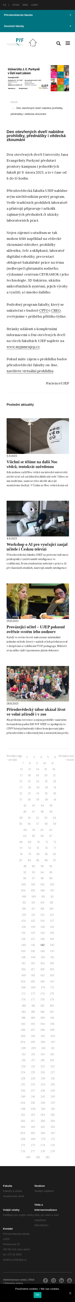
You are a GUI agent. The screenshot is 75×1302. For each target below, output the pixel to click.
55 (20, 823)
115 (51, 902)
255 (53, 1115)
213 (33, 1054)
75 (37, 848)
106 (43, 890)
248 (23, 1109)
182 (42, 1005)
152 (24, 963)
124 (24, 920)
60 (25, 830)
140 (24, 945)
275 (53, 1145)
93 (33, 872)
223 (52, 1066)
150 (43, 957)
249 (33, 1109)
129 (33, 927)
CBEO (56, 310)
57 (37, 823)
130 (43, 927)
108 (24, 896)
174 (43, 993)
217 (33, 1060)
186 (43, 1012)
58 (46, 823)
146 (43, 951)
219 (52, 1060)
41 (55, 799)
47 (33, 811)
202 (43, 1036)
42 (24, 805)
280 (28, 1157)
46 (24, 811)
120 (24, 915)
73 (20, 848)
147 (52, 951)
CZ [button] (6, 4)
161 (33, 975)
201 (33, 1036)
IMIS (25, 4)
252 (23, 1115)
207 (53, 1042)
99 (50, 878)
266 (43, 1133)
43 (33, 805)
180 (24, 1005)
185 (33, 1012)
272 (23, 1145)
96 (24, 878)
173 (33, 993)
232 (23, 1084)
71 (46, 842)
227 (53, 1072)
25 (46, 781)
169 (33, 987)
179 (52, 999)
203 (53, 1036)
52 (37, 818)
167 (52, 981)
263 (53, 1127)
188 (23, 1017)
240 (23, 1096)
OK (37, 1294)
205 (33, 1042)
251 (53, 1109)
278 (43, 1151)
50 (21, 818)
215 (52, 1054)
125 (33, 920)
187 (52, 1012)
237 (33, 1090)
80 (38, 854)
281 (38, 1157)
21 (54, 775)
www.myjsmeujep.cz (23, 347)
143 (52, 945)
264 (22, 1133)
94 (42, 872)
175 (52, 993)
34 (37, 793)
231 (53, 1078)
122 (42, 915)
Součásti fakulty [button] (37, 26)
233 (33, 1084)
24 (37, 781)
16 (54, 769)
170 (43, 987)
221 (33, 1066)
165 (33, 981)
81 (46, 854)
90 (42, 866)
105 (33, 890)
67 (50, 836)
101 (33, 884)
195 (52, 1024)
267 (53, 1133)
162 (43, 975)
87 (54, 860)
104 (23, 890)
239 (52, 1090)
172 (24, 993)
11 (53, 763)
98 (42, 878)
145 (33, 951)
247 (53, 1102)
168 (24, 987)
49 (50, 811)
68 (20, 842)
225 (33, 1072)
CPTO (44, 310)
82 (54, 854)
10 (44, 763)
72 (54, 842)
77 (54, 848)
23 (29, 781)
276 (23, 1151)
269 (33, 1139)
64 (24, 836)
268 (23, 1139)
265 (33, 1133)
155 (52, 963)
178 (42, 999)
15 (46, 769)
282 (47, 1157)
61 (33, 830)
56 (29, 823)
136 (24, 939)
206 (43, 1042)
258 (43, 1121)
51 (29, 818)
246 (43, 1102)
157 (33, 969)
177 (33, 999)
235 (53, 1084)
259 (52, 1121)
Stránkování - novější (14, 757)
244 (22, 1102)
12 (21, 769)
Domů (14, 102)
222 (43, 1066)
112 (24, 902)
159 (52, 969)
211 (52, 1048)
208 (23, 1048)
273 (33, 1145)
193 (33, 1024)
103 (52, 884)
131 (52, 927)
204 (22, 1042)
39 (37, 799)
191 (52, 1017)
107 (52, 890)
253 (33, 1115)
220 (23, 1066)
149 (33, 957)
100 (24, 884)
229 (33, 1078)
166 (43, 981)
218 (42, 1060)
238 (43, 1090)
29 (37, 787)
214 (43, 1054)
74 (29, 848)
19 (37, 775)
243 (53, 1096)
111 (52, 896)
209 (33, 1048)
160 (24, 975)
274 (43, 1145)
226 (43, 1072)
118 (42, 908)
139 (52, 939)
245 (33, 1102)
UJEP (34, 4)
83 (20, 860)
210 (43, 1048)
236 (23, 1090)
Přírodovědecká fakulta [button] (37, 14)
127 (52, 920)
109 (34, 896)
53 (46, 818)
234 (43, 1084)
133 (33, 933)
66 (42, 836)
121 (33, 915)
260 (23, 1127)
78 (21, 854)
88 (25, 866)
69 (29, 842)
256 (23, 1121)
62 (42, 830)
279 (52, 1151)
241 (33, 1096)
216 (24, 1060)
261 (33, 1127)
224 (23, 1072)
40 (46, 799)
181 (33, 1005)
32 (20, 793)
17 (21, 775)
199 (52, 1030)
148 (24, 957)
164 (23, 981)
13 (29, 769)
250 (43, 1109)
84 (29, 860)
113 (33, 902)
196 (23, 1030)
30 (46, 787)
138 (42, 939)
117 (33, 908)
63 (50, 830)
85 (37, 860)
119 (51, 908)
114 (42, 902)
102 (43, 884)
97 (33, 878)
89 (33, 866)
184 (24, 1012)
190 (43, 1017)
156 (24, 969)
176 (24, 999)
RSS (31, 1279)
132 (24, 933)
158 (42, 969)
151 (52, 957)
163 (52, 975)
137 (33, 939)
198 (43, 1030)
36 (54, 793)
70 (38, 842)
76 (46, 848)
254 (43, 1115)
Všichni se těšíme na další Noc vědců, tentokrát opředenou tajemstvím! (32, 467)
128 (24, 927)
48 (42, 811)
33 (29, 793)
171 (52, 987)
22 (20, 781)
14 (37, 769)
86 (46, 860)
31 (55, 787)
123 (52, 915)
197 (33, 1030)
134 (43, 933)
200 (23, 1036)
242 (43, 1096)
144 (23, 951)
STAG (15, 4)
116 (24, 908)
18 (29, 775)
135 (52, 933)
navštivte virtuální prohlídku (30, 371)
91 (50, 866)
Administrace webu (15, 1279)
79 (29, 854)
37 (20, 799)
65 (33, 836)
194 (43, 1024)
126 (43, 920)
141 (33, 945)
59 (54, 823)
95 (50, 872)
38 (29, 799)
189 (33, 1017)
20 (45, 775)
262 (43, 1127)
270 (43, 1139)
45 (50, 805)
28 (29, 787)
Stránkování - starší (66, 757)
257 (33, 1121)
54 (54, 818)
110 (43, 896)
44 (42, 805)
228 (23, 1078)
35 (46, 793)
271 (53, 1139)
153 (33, 963)
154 (43, 963)
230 (43, 1078)
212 (24, 1054)
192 (23, 1024)
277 (33, 1151)
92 (24, 872)
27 (21, 787)
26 (54, 781)
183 (52, 1005)
